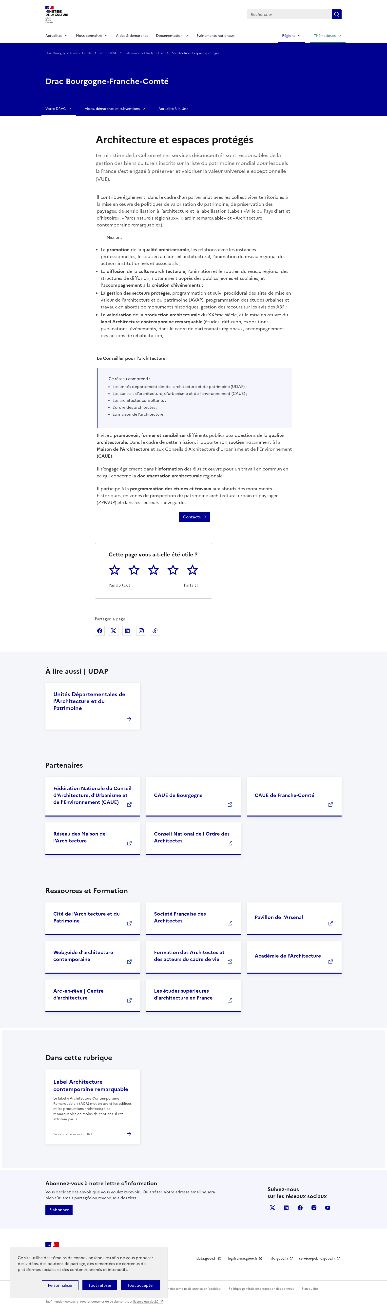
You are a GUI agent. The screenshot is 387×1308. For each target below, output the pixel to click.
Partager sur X (113, 631)
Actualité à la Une (173, 108)
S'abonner (59, 1210)
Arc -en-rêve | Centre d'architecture (78, 994)
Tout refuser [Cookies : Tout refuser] (99, 1285)
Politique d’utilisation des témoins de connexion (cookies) (180, 1289)
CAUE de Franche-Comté (284, 795)
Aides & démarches (132, 35)
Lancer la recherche (337, 14)
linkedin (286, 1208)
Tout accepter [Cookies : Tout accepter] (140, 1285)
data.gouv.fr (206, 1258)
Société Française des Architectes (180, 917)
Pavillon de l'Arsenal (279, 917)
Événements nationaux (215, 35)
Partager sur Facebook (100, 631)
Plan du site (310, 1289)
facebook (300, 1208)
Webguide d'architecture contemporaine (83, 956)
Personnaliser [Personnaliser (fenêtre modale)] (60, 1285)
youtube (328, 1208)
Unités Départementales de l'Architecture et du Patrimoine (89, 701)
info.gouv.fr (278, 1258)
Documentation (169, 35)
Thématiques (325, 35)
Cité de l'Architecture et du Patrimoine (86, 917)
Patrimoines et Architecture (145, 53)
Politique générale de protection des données (261, 1289)
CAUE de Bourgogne (178, 795)
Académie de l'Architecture (288, 955)
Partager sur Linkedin (127, 631)
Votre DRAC (108, 53)
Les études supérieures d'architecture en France (183, 994)
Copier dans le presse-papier (155, 631)
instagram (314, 1208)
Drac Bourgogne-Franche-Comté (69, 53)
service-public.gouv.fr (317, 1258)
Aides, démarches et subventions (112, 108)
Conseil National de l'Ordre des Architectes (192, 837)
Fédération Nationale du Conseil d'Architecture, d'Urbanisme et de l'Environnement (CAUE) (92, 795)
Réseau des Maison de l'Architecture (79, 837)
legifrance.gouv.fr (243, 1258)
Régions (288, 35)
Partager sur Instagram (141, 631)
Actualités (53, 35)
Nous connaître (89, 35)
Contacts (192, 517)
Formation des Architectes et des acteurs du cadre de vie (189, 956)
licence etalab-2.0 (145, 1301)
